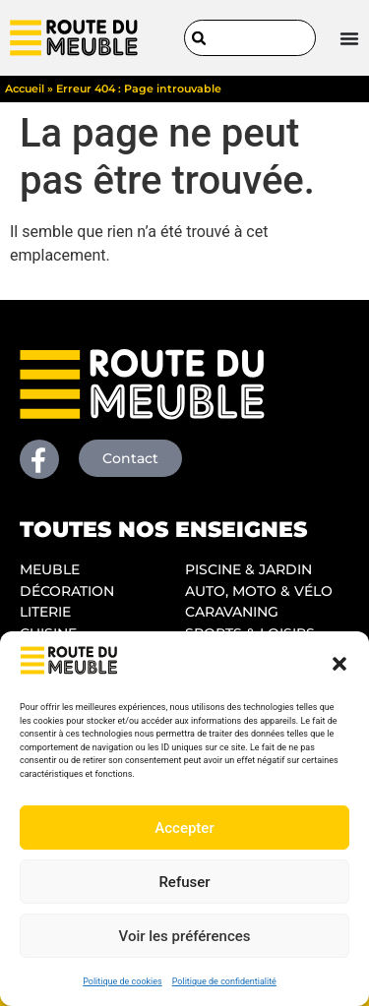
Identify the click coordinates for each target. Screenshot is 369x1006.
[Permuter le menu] (349, 38)
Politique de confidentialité (224, 981)
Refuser (184, 882)
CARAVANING (231, 612)
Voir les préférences (185, 936)
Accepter (184, 828)
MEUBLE (50, 569)
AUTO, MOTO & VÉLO (259, 591)
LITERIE (45, 612)
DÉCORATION (67, 591)
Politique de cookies (122, 981)
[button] (339, 664)
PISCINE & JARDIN (248, 569)
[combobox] (250, 38)
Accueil (24, 88)
